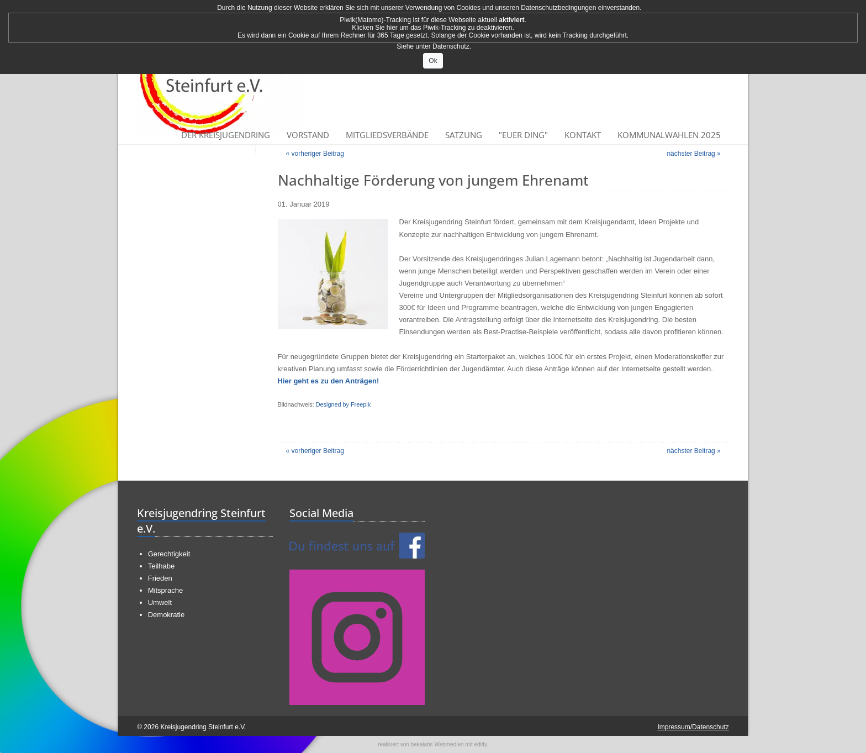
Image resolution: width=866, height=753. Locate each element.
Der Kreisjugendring (225, 134)
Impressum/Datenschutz (692, 727)
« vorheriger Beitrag (315, 153)
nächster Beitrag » (693, 153)
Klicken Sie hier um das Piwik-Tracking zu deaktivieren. (433, 27)
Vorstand (308, 134)
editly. (481, 744)
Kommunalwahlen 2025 (669, 134)
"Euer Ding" (523, 134)
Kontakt (582, 134)
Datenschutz (450, 46)
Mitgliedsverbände (387, 134)
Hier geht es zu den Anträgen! (328, 381)
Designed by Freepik (343, 404)
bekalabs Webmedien (437, 744)
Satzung (463, 134)
